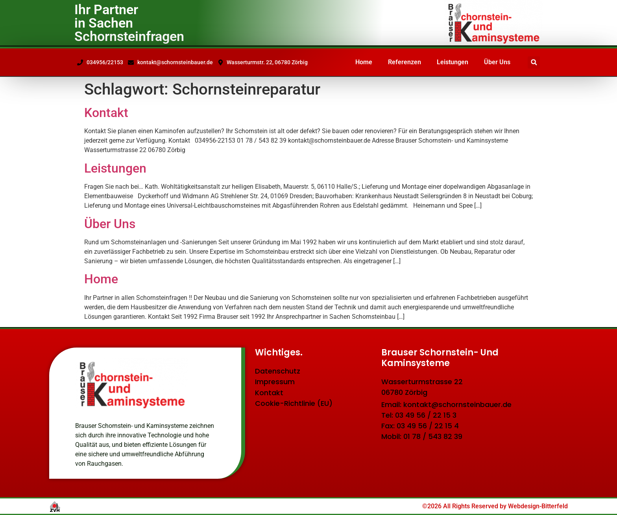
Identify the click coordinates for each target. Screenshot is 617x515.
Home (363, 62)
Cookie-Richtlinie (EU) (294, 404)
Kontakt (106, 112)
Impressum (275, 382)
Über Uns (497, 62)
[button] (534, 62)
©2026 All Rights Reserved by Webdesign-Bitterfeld (495, 506)
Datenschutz (277, 371)
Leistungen (452, 62)
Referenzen (404, 62)
